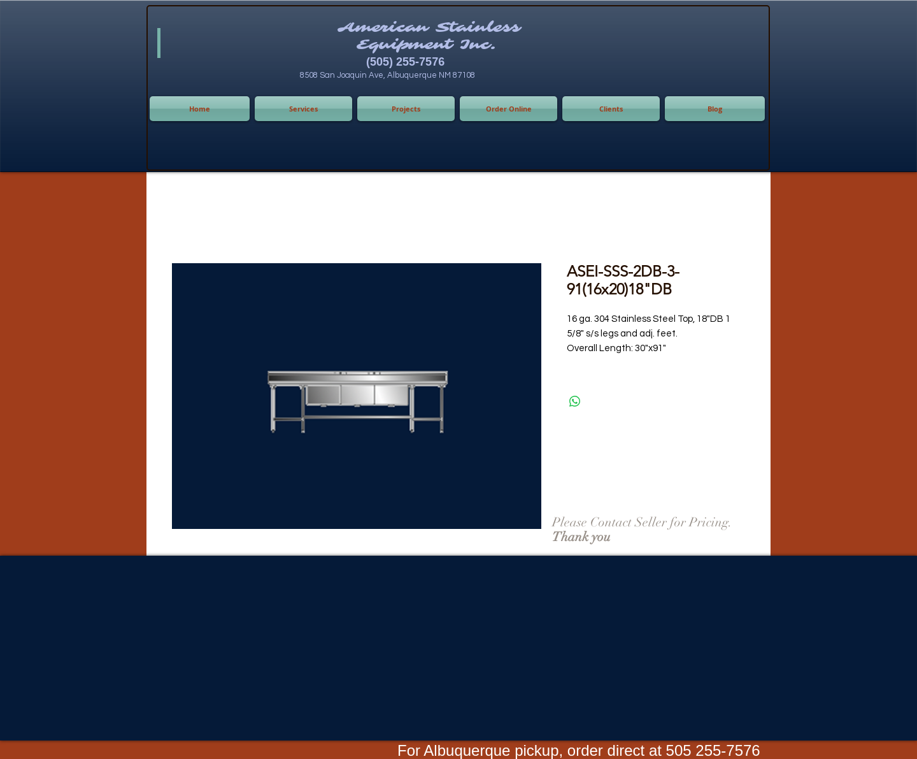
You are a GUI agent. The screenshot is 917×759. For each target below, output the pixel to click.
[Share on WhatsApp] (575, 401)
